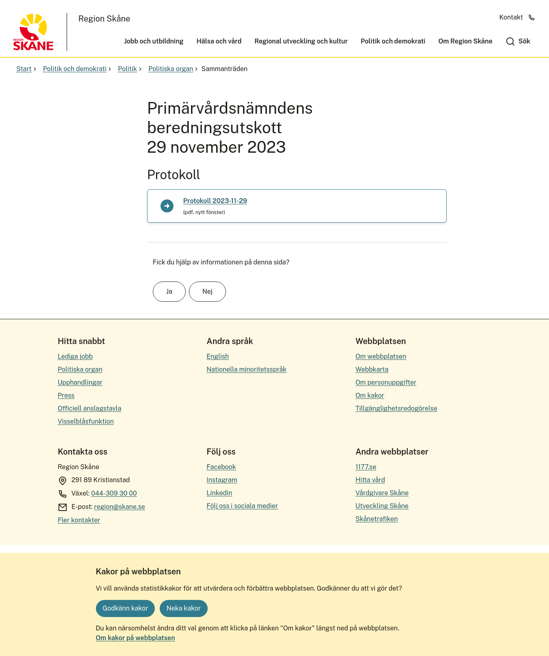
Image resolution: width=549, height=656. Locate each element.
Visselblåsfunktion (86, 421)
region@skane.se (119, 507)
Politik (130, 69)
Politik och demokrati (393, 41)
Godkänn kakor (125, 608)
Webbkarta (372, 369)
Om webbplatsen (381, 356)
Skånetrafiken (377, 519)
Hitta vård (370, 480)
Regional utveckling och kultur (300, 41)
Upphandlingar (80, 382)
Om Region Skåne (465, 41)
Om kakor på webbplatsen (135, 638)
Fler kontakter (79, 520)
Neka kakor (184, 608)
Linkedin (219, 493)
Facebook (221, 467)
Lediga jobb (75, 356)
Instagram (221, 480)
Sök (524, 41)
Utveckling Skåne (382, 506)
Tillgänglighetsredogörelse (396, 408)
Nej (207, 291)
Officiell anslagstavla (90, 408)
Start (27, 69)
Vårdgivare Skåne (382, 493)
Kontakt (517, 17)
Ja (169, 291)
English (217, 356)
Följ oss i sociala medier (242, 506)
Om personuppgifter (386, 382)
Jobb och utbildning (153, 41)
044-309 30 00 (114, 493)
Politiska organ (174, 69)
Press (66, 395)
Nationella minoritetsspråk (246, 369)
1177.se (366, 467)
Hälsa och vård (219, 41)
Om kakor (370, 395)
